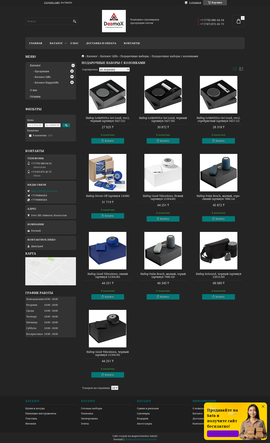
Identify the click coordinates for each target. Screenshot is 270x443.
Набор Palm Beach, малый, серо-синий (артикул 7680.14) (219, 197)
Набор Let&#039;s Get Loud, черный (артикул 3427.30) (163, 119)
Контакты (132, 43)
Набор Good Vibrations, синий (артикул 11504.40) (108, 275)
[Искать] (74, 21)
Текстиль (31, 418)
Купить (109, 140)
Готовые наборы (91, 408)
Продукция (42, 71)
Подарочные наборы (134, 56)
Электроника (89, 418)
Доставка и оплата (101, 43)
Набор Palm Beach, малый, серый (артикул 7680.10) (163, 275)
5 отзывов (195, 2)
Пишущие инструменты (40, 413)
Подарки (142, 418)
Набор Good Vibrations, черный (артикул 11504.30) (107, 353)
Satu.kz (154, 436)
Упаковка (87, 413)
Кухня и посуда (35, 408)
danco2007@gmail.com (44, 191)
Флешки (30, 423)
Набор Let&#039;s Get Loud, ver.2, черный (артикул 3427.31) (108, 119)
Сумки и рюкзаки (148, 408)
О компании (200, 408)
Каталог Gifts (109, 56)
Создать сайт (52, 2)
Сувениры (143, 413)
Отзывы (35, 96)
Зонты (85, 423)
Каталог (56, 43)
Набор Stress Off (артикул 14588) (107, 195)
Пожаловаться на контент (141, 439)
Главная (35, 43)
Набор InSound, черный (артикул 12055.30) (218, 275)
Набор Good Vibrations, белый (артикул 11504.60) (163, 197)
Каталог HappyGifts (47, 82)
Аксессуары (144, 423)
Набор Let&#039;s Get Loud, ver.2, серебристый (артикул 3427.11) (218, 119)
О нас (74, 43)
